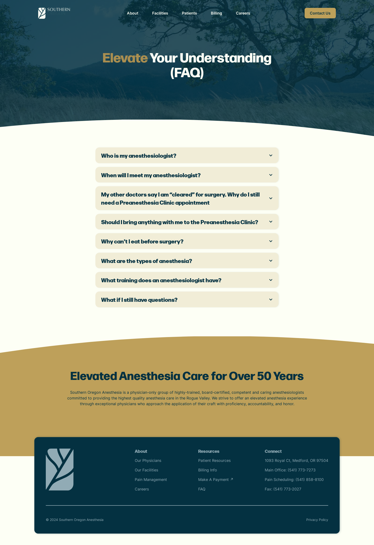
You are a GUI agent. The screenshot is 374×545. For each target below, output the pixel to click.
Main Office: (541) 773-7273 (290, 470)
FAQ (201, 489)
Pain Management (151, 479)
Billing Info (207, 470)
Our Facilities (146, 470)
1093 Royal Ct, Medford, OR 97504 (296, 460)
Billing (216, 13)
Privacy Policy (317, 520)
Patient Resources (214, 460)
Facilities (160, 13)
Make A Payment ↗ (216, 479)
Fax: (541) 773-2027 (283, 489)
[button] (187, 155)
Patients (189, 13)
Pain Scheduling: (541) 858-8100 (294, 479)
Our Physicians (148, 460)
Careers (243, 13)
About (132, 13)
